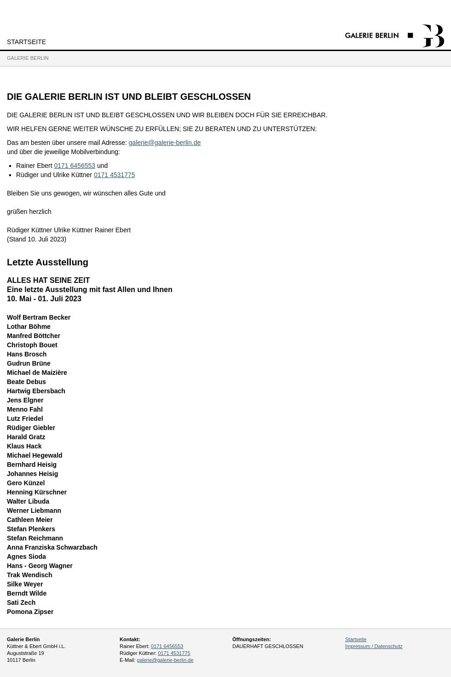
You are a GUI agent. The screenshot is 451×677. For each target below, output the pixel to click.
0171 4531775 (114, 174)
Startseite (26, 42)
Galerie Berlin (27, 58)
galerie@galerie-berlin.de (165, 142)
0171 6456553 (74, 165)
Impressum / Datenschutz (374, 646)
